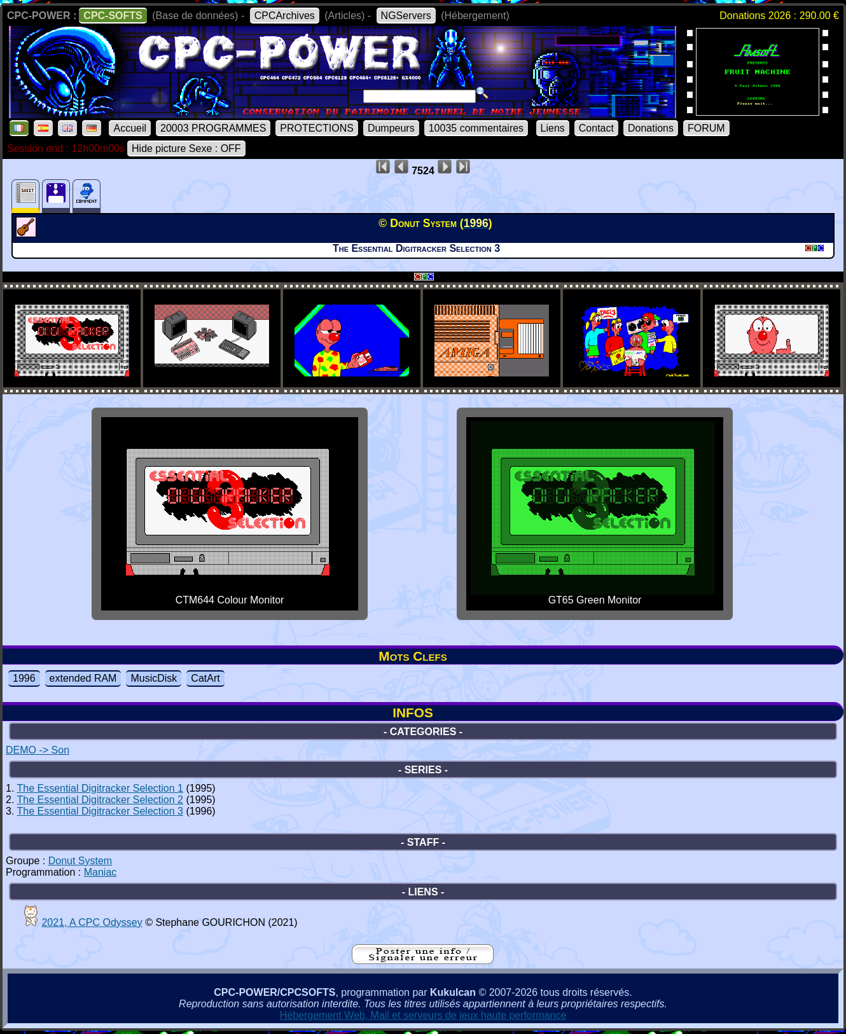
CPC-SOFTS (112, 15)
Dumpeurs (391, 128)
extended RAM (83, 678)
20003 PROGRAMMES (213, 128)
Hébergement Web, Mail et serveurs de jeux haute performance (423, 1015)
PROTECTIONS (317, 128)
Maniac (100, 872)
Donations (651, 128)
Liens (553, 128)
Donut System (80, 860)
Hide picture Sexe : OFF (186, 148)
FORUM (706, 128)
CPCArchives (284, 15)
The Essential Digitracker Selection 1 (100, 788)
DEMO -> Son (37, 750)
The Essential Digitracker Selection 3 (100, 811)
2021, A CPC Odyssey (91, 922)
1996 (24, 678)
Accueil (129, 128)
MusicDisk (153, 678)
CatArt (205, 678)
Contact (596, 128)
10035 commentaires (476, 128)
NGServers (406, 15)
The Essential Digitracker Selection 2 (100, 799)
